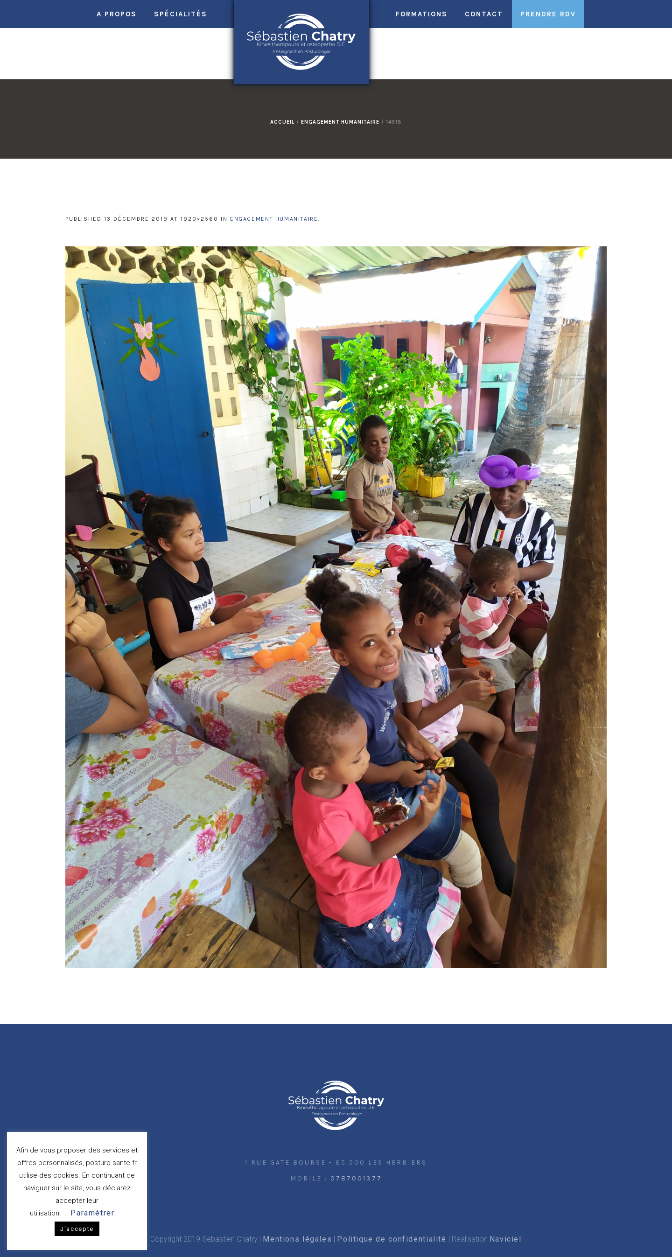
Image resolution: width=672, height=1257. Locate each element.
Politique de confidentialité (391, 1239)
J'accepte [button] (77, 1228)
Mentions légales (297, 1239)
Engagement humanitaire (340, 122)
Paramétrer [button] (92, 1212)
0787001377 (356, 1178)
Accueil (282, 122)
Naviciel (506, 1239)
